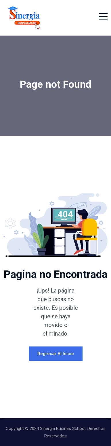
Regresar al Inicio (55, 353)
